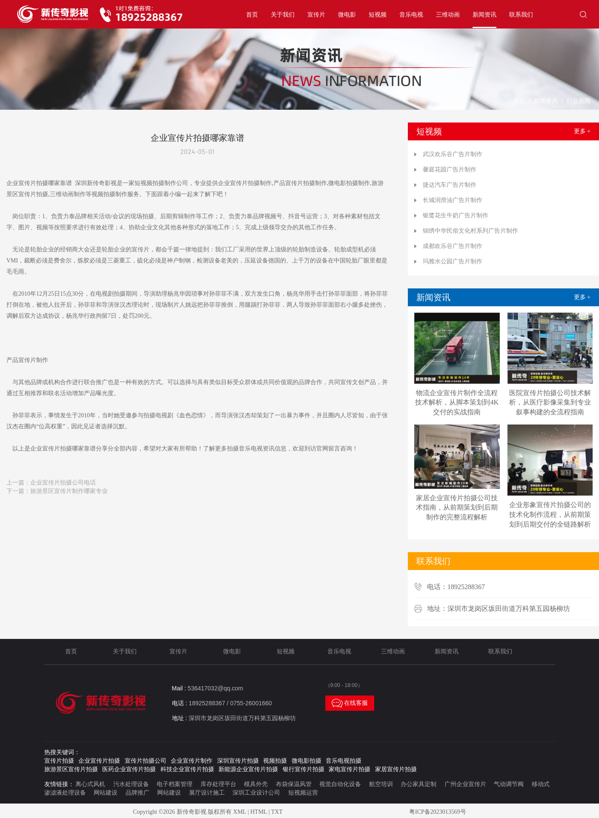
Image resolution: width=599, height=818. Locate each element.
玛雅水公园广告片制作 (452, 261)
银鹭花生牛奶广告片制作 (455, 215)
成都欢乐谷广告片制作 (452, 246)
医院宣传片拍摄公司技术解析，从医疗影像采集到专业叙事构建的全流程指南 (550, 402)
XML (239, 812)
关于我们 (283, 14)
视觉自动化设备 (340, 784)
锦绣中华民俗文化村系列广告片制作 (470, 231)
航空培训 (381, 784)
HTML (258, 812)
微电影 (347, 14)
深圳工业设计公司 (256, 792)
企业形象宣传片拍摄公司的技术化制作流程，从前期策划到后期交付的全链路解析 (550, 514)
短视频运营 (303, 792)
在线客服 (350, 703)
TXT (277, 812)
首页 (252, 14)
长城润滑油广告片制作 (452, 200)
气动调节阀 (509, 784)
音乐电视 (411, 14)
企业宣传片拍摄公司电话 (63, 482)
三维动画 (448, 14)
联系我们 (521, 14)
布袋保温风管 (294, 784)
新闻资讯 (484, 14)
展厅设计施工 (207, 792)
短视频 (378, 14)
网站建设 (106, 792)
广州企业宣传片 (465, 784)
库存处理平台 (218, 784)
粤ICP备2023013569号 (437, 812)
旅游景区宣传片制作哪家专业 (69, 491)
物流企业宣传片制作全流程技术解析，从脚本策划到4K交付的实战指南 (457, 402)
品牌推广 (137, 792)
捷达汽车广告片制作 (449, 185)
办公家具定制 (418, 784)
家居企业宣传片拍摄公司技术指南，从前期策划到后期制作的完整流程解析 (457, 507)
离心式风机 (90, 784)
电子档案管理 (174, 784)
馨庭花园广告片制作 (449, 169)
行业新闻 (578, 101)
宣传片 (316, 14)
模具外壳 (256, 784)
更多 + (582, 131)
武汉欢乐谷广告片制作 (452, 154)
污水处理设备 (131, 784)
